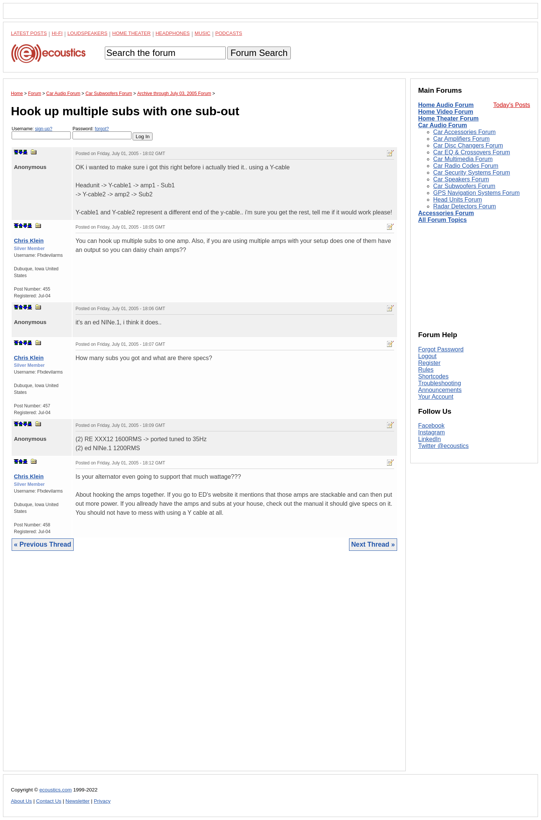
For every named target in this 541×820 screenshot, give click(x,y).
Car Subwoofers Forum (464, 186)
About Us (21, 801)
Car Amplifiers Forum (461, 139)
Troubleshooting (439, 383)
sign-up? (43, 128)
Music (202, 33)
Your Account (435, 396)
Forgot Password (441, 349)
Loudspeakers (87, 33)
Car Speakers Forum (461, 179)
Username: (41, 132)
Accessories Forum (446, 213)
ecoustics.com (55, 790)
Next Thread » (373, 544)
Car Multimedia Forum (463, 159)
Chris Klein (29, 240)
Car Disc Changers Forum (468, 145)
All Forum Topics (442, 220)
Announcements (440, 390)
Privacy (102, 801)
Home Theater (131, 33)
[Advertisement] (204, 666)
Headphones (173, 33)
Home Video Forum (445, 112)
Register (429, 363)
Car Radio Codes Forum (465, 166)
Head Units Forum (457, 199)
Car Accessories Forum (464, 132)
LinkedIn (429, 439)
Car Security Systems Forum (471, 172)
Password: (102, 132)
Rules (426, 369)
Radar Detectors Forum (464, 206)
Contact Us (48, 801)
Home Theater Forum (448, 118)
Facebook (431, 425)
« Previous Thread (42, 544)
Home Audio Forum (446, 105)
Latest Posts (29, 33)
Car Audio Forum (442, 125)
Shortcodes (433, 376)
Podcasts (228, 33)
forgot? (102, 128)
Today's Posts (511, 105)
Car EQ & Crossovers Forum (471, 152)
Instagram (431, 432)
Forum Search (258, 53)
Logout (427, 356)
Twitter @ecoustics (443, 446)
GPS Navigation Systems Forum (476, 193)
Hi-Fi (57, 33)
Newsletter (77, 801)
